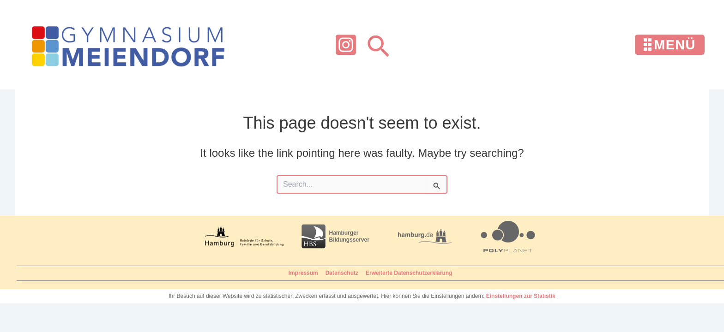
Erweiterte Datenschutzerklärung (409, 273)
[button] (378, 45)
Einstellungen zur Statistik (520, 296)
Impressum (303, 273)
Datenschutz (342, 273)
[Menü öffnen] (670, 45)
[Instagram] (345, 44)
